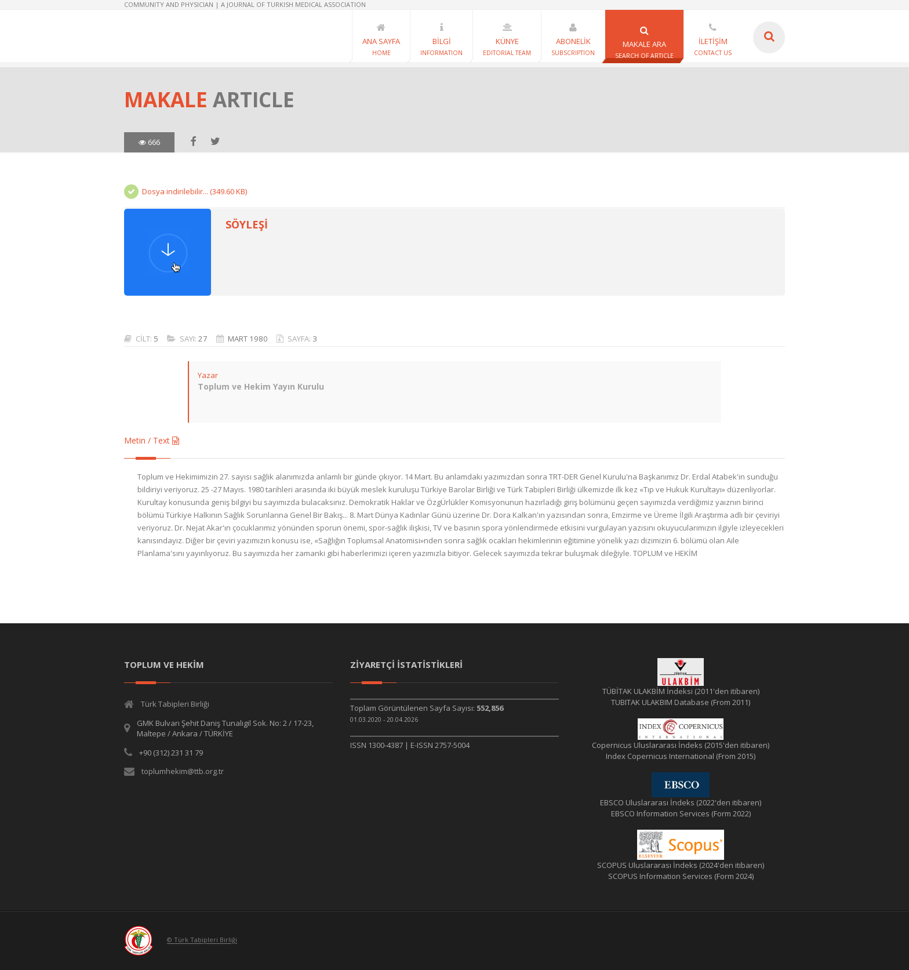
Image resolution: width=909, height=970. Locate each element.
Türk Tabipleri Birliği (175, 704)
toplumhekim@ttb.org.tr (182, 771)
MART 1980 (248, 338)
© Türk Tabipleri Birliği (202, 940)
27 (203, 338)
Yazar (208, 375)
